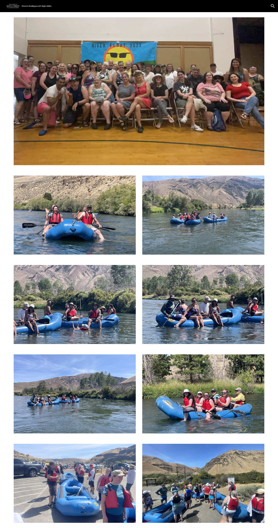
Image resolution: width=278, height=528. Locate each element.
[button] (273, 6)
